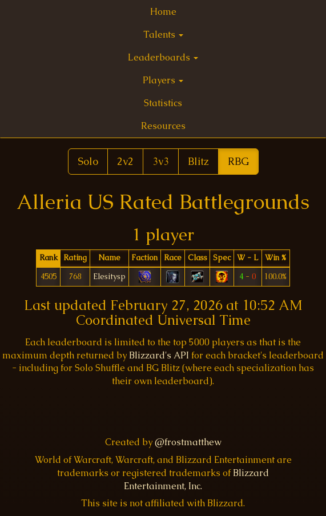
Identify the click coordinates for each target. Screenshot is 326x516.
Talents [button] (163, 35)
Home (163, 12)
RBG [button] (238, 161)
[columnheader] (48, 258)
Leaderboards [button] (163, 57)
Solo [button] (88, 161)
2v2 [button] (125, 161)
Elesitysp (109, 276)
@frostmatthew (188, 442)
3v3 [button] (160, 161)
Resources (163, 126)
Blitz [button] (198, 161)
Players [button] (163, 80)
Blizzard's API (159, 355)
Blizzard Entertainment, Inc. (196, 479)
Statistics (163, 103)
